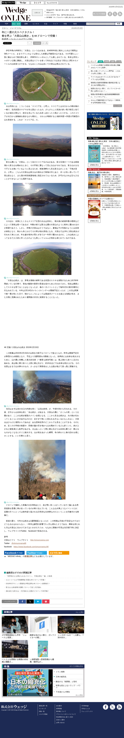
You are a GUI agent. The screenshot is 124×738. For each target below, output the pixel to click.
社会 (45, 24)
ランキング (42, 708)
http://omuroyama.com (39, 540)
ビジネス (36, 24)
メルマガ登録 (100, 14)
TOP (6, 24)
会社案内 (59, 706)
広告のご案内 (60, 720)
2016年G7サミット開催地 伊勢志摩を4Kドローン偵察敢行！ (28, 583)
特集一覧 (42, 711)
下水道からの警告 (63, 692)
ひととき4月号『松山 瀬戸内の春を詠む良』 (60, 15)
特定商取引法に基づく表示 (64, 717)
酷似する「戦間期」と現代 (66, 682)
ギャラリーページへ (13, 103)
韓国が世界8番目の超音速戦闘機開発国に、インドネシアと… (105, 95)
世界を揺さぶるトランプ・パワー (68, 687)
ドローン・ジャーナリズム (11, 28)
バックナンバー (9, 601)
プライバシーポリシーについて (66, 714)
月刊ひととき (85, 708)
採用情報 (59, 708)
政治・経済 (16, 24)
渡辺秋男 (17, 39)
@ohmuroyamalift (18, 543)
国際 (26, 24)
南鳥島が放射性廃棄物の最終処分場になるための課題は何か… (105, 84)
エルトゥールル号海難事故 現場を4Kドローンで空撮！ (26, 580)
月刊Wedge (85, 706)
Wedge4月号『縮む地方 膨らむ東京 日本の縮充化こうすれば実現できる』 (66, 11)
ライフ (55, 24)
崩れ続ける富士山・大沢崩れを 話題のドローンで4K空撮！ (27, 591)
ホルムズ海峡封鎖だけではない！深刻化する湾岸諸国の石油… (105, 101)
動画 (75, 24)
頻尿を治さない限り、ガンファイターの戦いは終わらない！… (105, 90)
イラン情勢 (60, 672)
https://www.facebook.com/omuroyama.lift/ (31, 547)
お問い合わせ (60, 722)
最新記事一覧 (43, 706)
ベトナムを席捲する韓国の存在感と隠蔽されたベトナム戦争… (105, 66)
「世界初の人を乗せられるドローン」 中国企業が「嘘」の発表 (29, 576)
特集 (65, 24)
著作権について (61, 711)
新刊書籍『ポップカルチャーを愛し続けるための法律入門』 (65, 17)
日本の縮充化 (15, 694)
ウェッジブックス (87, 711)
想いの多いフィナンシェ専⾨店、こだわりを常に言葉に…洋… (105, 72)
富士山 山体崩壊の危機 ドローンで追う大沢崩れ (23, 587)
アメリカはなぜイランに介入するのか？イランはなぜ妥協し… (105, 78)
